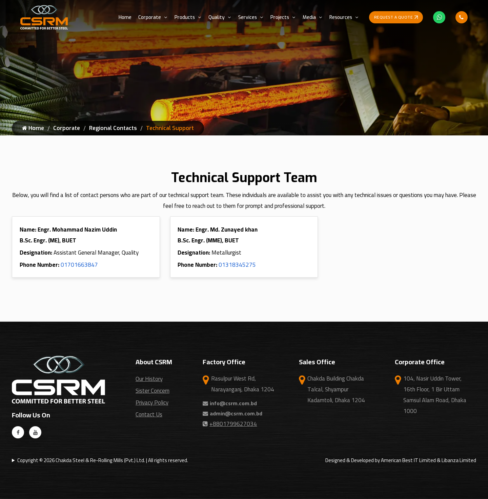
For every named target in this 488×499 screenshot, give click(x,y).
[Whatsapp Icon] (439, 17)
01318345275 (237, 264)
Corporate (149, 17)
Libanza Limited (459, 460)
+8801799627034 (230, 423)
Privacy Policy (152, 402)
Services (247, 17)
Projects (279, 17)
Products (185, 17)
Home (125, 17)
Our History (149, 378)
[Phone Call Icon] (461, 17)
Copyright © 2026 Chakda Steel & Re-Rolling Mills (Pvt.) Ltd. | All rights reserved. (102, 460)
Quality (216, 17)
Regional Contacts (113, 128)
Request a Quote (396, 17)
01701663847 (79, 264)
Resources (340, 17)
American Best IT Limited (408, 460)
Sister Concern (152, 390)
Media (309, 17)
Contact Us (149, 414)
